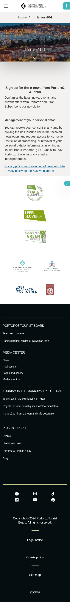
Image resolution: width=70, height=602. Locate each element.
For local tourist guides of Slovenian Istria (26, 340)
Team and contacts (13, 333)
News (6, 360)
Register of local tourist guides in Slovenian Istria (30, 406)
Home (22, 17)
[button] (66, 6)
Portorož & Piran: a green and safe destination (29, 413)
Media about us (11, 379)
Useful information (13, 443)
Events (7, 435)
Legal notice (35, 540)
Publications (10, 366)
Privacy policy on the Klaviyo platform (29, 170)
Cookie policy (35, 557)
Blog (5, 458)
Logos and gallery (13, 372)
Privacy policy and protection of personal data (34, 166)
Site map (35, 574)
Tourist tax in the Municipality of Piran (24, 398)
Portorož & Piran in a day (17, 450)
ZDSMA (35, 592)
